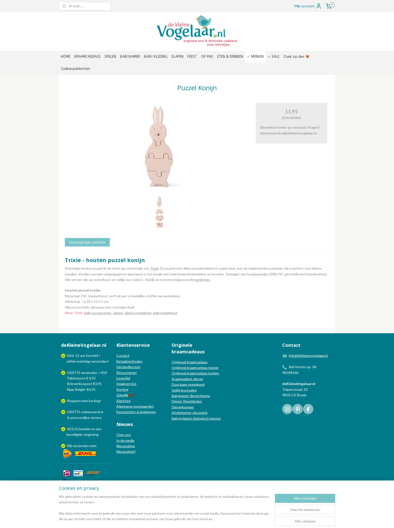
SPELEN (110, 57)
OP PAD (207, 57)
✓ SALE (273, 57)
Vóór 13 (73, 355)
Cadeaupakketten (75, 69)
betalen (85, 429)
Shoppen (74, 401)
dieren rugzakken (138, 313)
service (95, 417)
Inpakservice (126, 383)
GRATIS (74, 412)
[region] (164, 508)
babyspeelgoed (165, 313)
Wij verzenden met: (82, 446)
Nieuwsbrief (125, 451)
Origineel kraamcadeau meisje (195, 367)
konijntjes (202, 279)
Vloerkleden (192, 401)
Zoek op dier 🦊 (296, 57)
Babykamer (180, 396)
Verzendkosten (128, 367)
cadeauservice (92, 412)
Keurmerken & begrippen (136, 412)
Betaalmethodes (129, 361)
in (93, 429)
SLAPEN (177, 57)
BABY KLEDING (155, 57)
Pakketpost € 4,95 (78, 378)
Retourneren (126, 372)
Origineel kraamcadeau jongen (195, 373)
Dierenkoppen (183, 407)
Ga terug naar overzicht (87, 242)
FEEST (192, 57)
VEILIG (73, 429)
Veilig (176, 390)
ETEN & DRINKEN (230, 57)
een (98, 429)
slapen (118, 313)
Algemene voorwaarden (135, 406)
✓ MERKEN (255, 57)
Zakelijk (122, 395)
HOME (65, 57)
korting (94, 401)
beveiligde (74, 434)
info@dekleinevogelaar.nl (308, 355)
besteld (92, 355)
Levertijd (123, 378)
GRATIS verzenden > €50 (87, 372)
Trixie (154, 268)
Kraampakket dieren (187, 379)
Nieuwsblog (125, 446)
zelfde (71, 361)
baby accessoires (97, 313)
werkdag (83, 361)
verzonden (99, 361)
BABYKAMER (130, 57)
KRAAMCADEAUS (87, 57)
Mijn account (308, 6)
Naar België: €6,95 (81, 389)
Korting (122, 389)
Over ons (123, 435)
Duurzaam (180, 384)
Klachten (123, 401)
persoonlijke (79, 417)
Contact (122, 355)
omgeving (90, 434)
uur (82, 355)
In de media (125, 440)
